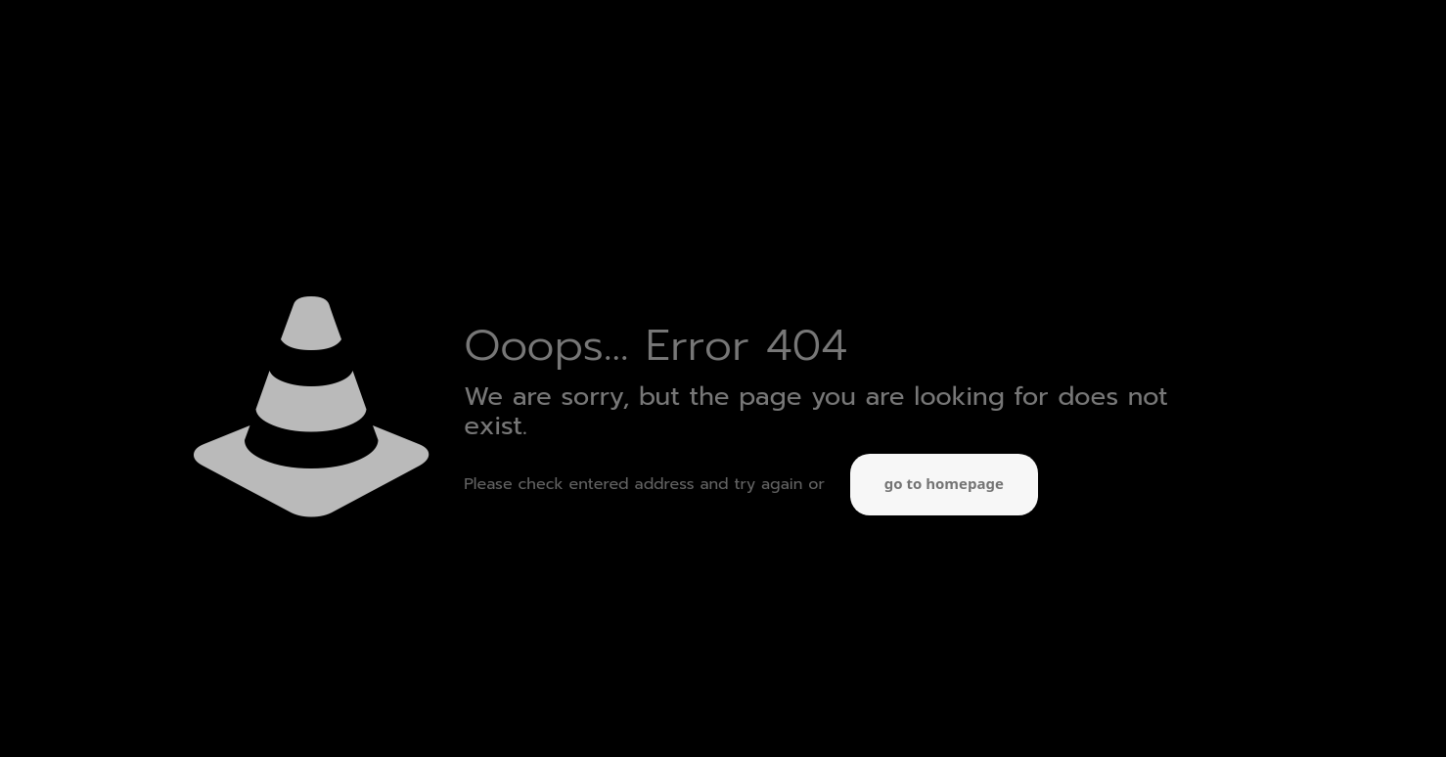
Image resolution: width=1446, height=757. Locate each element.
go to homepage (944, 484)
